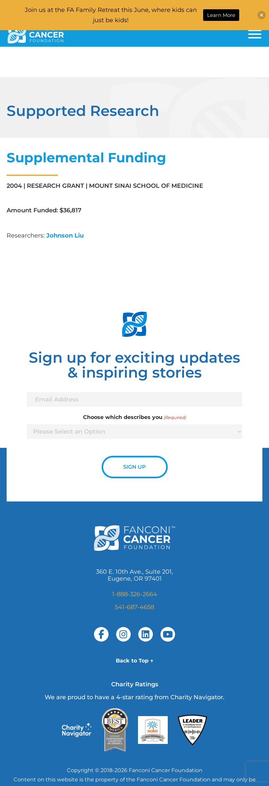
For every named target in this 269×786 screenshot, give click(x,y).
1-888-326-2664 (134, 594)
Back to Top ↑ (135, 660)
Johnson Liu (65, 235)
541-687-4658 (134, 607)
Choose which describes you (134, 417)
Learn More (221, 15)
